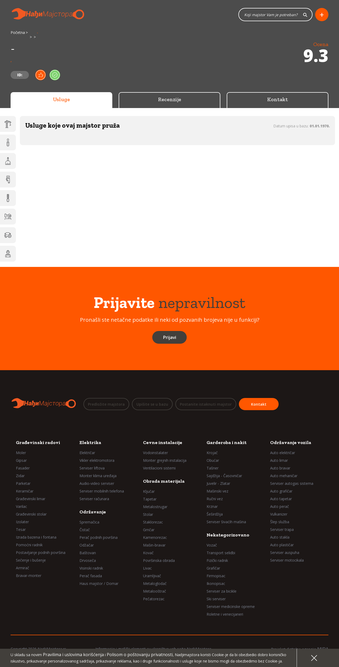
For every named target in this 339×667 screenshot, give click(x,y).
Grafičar (213, 568)
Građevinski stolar (31, 514)
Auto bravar (280, 468)
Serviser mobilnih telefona (101, 491)
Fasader (23, 468)
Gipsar (21, 460)
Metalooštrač (154, 591)
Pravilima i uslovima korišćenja (73, 654)
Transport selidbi (221, 552)
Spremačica (89, 522)
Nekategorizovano (228, 535)
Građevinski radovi (38, 442)
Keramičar (24, 491)
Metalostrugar (155, 506)
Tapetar (150, 499)
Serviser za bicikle (222, 591)
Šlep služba (279, 521)
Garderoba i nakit (227, 442)
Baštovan (87, 552)
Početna (18, 32)
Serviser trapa (282, 529)
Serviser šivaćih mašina (226, 521)
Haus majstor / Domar (98, 583)
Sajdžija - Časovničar (224, 475)
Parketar (23, 483)
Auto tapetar (281, 498)
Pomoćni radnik (29, 544)
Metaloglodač (155, 583)
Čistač (84, 529)
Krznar (212, 506)
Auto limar (279, 460)
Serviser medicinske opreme (231, 606)
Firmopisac (216, 575)
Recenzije (169, 99)
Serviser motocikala (287, 560)
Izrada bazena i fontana (36, 537)
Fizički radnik (217, 560)
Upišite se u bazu (152, 404)
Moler (21, 452)
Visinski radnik (91, 568)
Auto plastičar (282, 544)
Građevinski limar (30, 498)
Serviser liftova (92, 468)
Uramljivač (152, 575)
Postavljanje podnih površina (40, 552)
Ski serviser (216, 598)
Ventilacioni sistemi (159, 468)
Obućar (213, 460)
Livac (147, 568)
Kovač (148, 552)
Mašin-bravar (154, 545)
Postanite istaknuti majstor (206, 404)
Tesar (21, 529)
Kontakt (277, 99)
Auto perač (279, 506)
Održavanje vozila (290, 442)
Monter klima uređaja (98, 475)
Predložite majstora (106, 404)
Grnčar (148, 529)
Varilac (21, 506)
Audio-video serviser (96, 483)
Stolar (148, 514)
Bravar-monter (28, 575)
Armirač (22, 567)
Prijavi (169, 337)
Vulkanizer (278, 514)
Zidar (20, 475)
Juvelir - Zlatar (218, 483)
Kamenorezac (155, 537)
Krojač (212, 452)
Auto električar (282, 452)
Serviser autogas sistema (291, 483)
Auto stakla (279, 537)
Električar (87, 452)
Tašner (212, 468)
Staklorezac (153, 522)
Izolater (22, 521)
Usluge (61, 99)
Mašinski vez (217, 491)
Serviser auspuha (284, 552)
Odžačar (86, 545)
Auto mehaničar (283, 475)
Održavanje (92, 512)
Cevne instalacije (162, 442)
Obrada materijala (164, 481)
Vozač (212, 545)
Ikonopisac (216, 583)
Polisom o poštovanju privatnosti (140, 654)
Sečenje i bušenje (31, 560)
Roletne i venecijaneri (225, 614)
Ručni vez (215, 498)
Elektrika (90, 442)
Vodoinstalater (155, 452)
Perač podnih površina (98, 537)
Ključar (149, 491)
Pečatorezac (153, 598)
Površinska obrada (159, 560)
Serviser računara (94, 498)
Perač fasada (90, 575)
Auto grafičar (281, 491)
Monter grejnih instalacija (164, 460)
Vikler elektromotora (96, 460)
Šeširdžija (215, 514)
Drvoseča (87, 560)
